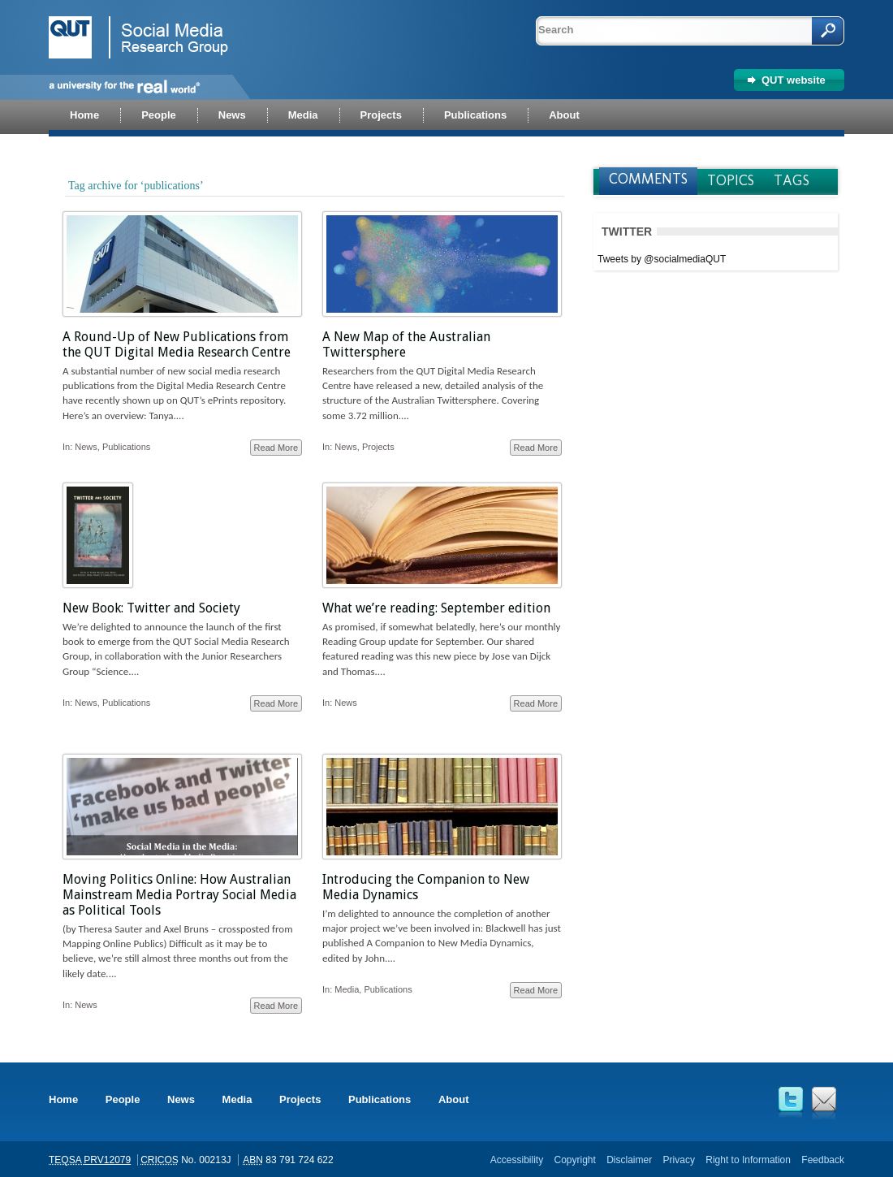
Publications (126, 447)
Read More (276, 447)
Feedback (822, 1160)
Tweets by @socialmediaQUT (661, 259)
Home (63, 1099)
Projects (378, 447)
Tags (791, 180)
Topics (730, 180)
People (123, 1099)
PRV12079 (107, 1160)
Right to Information (748, 1160)
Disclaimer (629, 1160)
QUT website (793, 80)
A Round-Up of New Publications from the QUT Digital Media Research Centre (177, 344)
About (453, 1099)
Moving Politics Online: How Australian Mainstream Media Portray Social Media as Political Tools (179, 895)
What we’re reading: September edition (436, 608)
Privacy (679, 1160)
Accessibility (516, 1160)
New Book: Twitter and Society (151, 608)
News (86, 447)
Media (346, 989)
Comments (648, 179)
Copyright (574, 1160)
